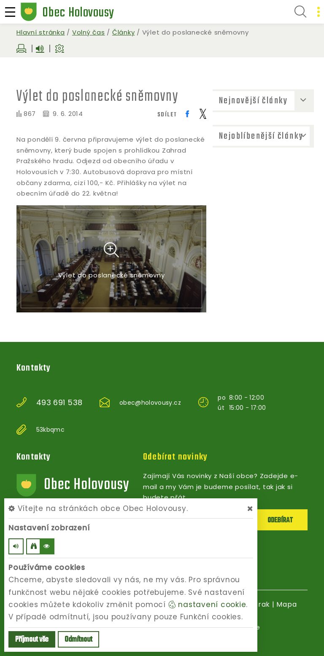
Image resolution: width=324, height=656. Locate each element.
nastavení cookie (207, 605)
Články (123, 32)
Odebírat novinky (175, 457)
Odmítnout (78, 640)
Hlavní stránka (40, 32)
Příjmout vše (32, 640)
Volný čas (88, 32)
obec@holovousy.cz (150, 402)
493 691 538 (59, 403)
